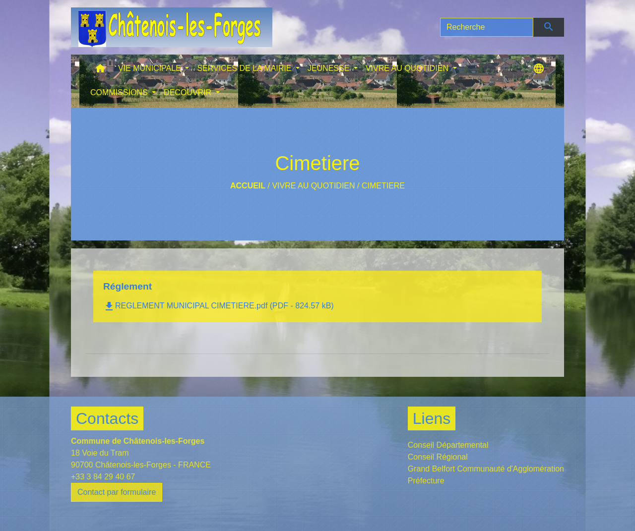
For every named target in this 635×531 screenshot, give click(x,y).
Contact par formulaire (116, 492)
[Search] (486, 27)
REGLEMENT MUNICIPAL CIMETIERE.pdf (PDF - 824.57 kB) (218, 305)
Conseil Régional (438, 457)
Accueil (247, 185)
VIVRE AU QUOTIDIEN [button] (408, 68)
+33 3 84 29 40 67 (103, 476)
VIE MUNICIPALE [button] (150, 68)
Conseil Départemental (448, 445)
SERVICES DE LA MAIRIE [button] (245, 68)
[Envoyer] (549, 27)
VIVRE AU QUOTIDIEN (313, 185)
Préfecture (426, 480)
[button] (100, 71)
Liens (432, 418)
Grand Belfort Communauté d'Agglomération (486, 469)
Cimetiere (383, 185)
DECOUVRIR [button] (188, 92)
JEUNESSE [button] (330, 68)
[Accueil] (171, 27)
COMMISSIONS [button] (120, 92)
